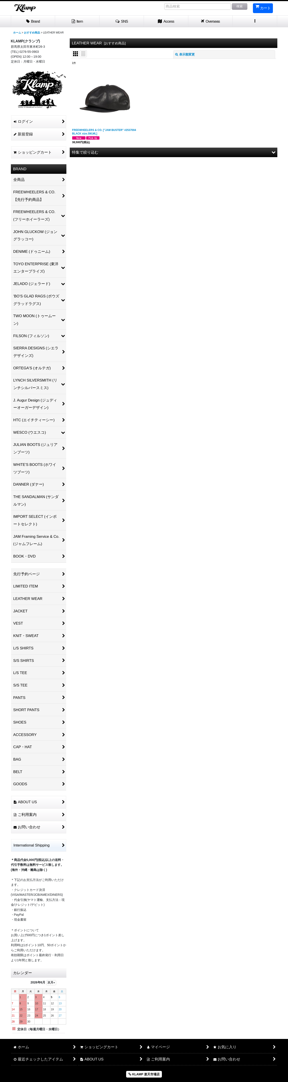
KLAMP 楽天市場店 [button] (143, 1074)
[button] (121, 22)
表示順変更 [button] (185, 54)
